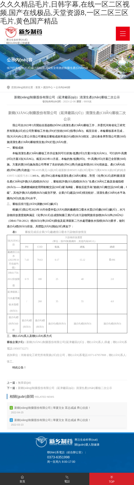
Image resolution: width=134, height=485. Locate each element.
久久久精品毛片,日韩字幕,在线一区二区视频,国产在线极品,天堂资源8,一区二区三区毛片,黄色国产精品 (64, 12)
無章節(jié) (24, 382)
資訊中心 (48, 87)
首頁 (37, 87)
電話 (67, 478)
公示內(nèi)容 (63, 87)
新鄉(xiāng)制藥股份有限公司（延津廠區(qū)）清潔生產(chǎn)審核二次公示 (65, 387)
